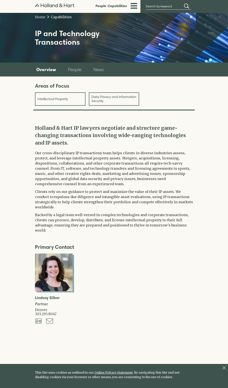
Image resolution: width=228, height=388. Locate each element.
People (101, 6)
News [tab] (98, 69)
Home (40, 17)
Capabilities (117, 6)
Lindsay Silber (47, 298)
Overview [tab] (46, 69)
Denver (41, 310)
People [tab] (74, 69)
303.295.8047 (45, 314)
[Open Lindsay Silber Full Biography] (54, 290)
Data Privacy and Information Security (113, 99)
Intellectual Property (53, 99)
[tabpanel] (114, 178)
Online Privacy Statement (113, 372)
